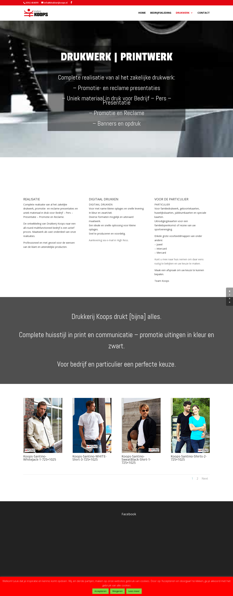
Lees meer (134, 591)
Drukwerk (182, 13)
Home (142, 13)
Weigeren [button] (117, 591)
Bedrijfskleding (160, 13)
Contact (203, 13)
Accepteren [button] (100, 591)
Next (205, 478)
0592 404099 (32, 2)
